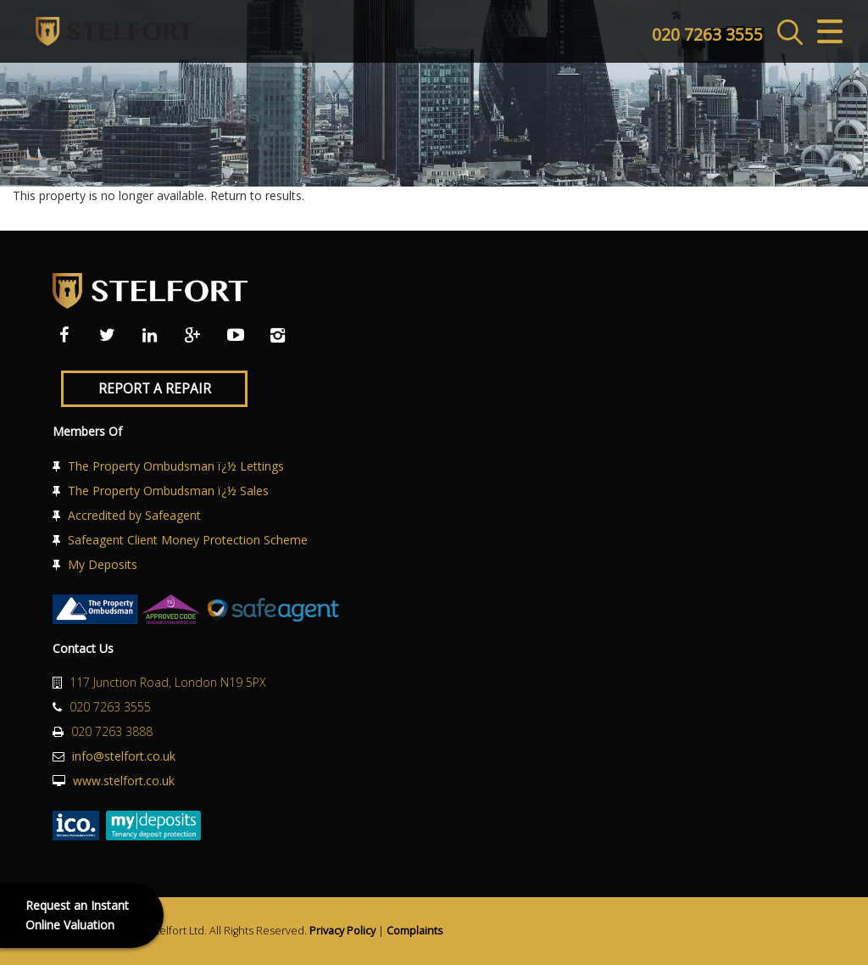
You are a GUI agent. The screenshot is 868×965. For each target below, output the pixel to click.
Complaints (415, 930)
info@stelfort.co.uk (123, 756)
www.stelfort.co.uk (124, 781)
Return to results (256, 195)
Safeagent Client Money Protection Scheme (188, 540)
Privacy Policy (342, 930)
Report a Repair (154, 389)
